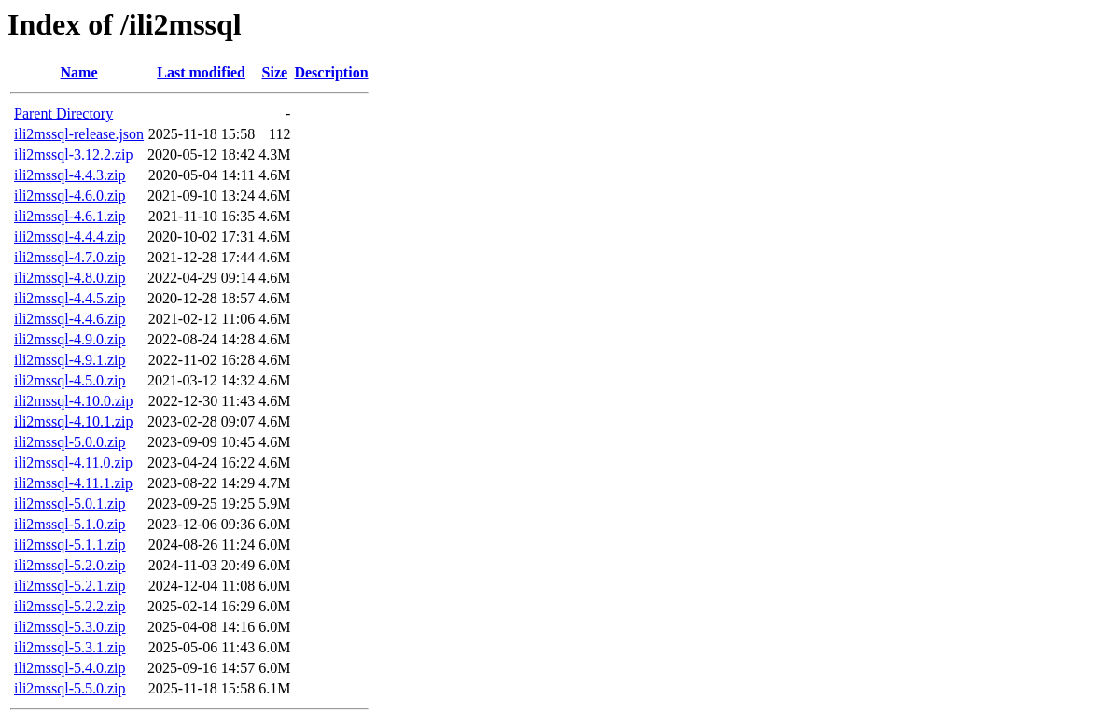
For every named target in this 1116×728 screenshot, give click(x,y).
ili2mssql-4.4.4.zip (70, 237)
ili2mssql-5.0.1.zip (70, 503)
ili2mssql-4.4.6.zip (70, 319)
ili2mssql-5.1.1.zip (70, 545)
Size (275, 72)
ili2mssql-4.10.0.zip (73, 401)
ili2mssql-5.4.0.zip (70, 668)
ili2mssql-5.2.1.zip (70, 586)
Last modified (201, 72)
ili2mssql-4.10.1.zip (73, 421)
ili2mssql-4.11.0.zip (73, 462)
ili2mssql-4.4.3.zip (70, 175)
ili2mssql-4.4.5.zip (70, 298)
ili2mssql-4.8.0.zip (70, 278)
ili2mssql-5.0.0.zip (70, 442)
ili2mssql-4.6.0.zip (70, 195)
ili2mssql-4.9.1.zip (70, 360)
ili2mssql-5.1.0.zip (70, 524)
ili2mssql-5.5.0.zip (70, 688)
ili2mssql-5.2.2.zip (70, 606)
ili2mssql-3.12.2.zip (73, 154)
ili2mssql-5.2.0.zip (70, 565)
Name (79, 72)
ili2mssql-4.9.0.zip (70, 339)
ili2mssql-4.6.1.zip (70, 216)
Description (331, 72)
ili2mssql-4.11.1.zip (73, 483)
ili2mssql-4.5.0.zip (70, 380)
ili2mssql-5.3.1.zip (70, 647)
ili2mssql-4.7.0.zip (70, 257)
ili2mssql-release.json (79, 134)
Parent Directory (63, 113)
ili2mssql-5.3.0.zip (70, 627)
